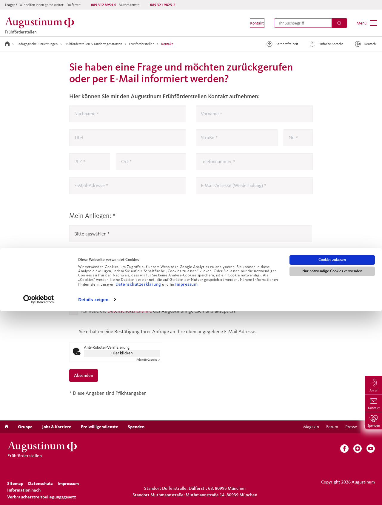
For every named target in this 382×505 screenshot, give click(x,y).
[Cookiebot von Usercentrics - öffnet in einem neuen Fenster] (39, 493)
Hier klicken (122, 353)
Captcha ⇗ (148, 360)
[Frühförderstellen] (41, 22)
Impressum (186, 477)
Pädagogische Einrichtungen (37, 44)
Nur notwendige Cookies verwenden (332, 465)
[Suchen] (339, 23)
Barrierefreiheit (281, 44)
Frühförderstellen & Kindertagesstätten (93, 44)
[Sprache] (365, 44)
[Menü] (367, 23)
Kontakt (167, 44)
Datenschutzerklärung (138, 477)
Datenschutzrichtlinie (129, 310)
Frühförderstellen (141, 44)
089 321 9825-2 (162, 4)
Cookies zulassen (332, 453)
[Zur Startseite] (7, 43)
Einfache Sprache (326, 44)
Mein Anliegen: (92, 216)
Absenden (83, 375)
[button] (252, 23)
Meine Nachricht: (93, 264)
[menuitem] (252, 23)
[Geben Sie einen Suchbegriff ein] (310, 23)
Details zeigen (93, 493)
